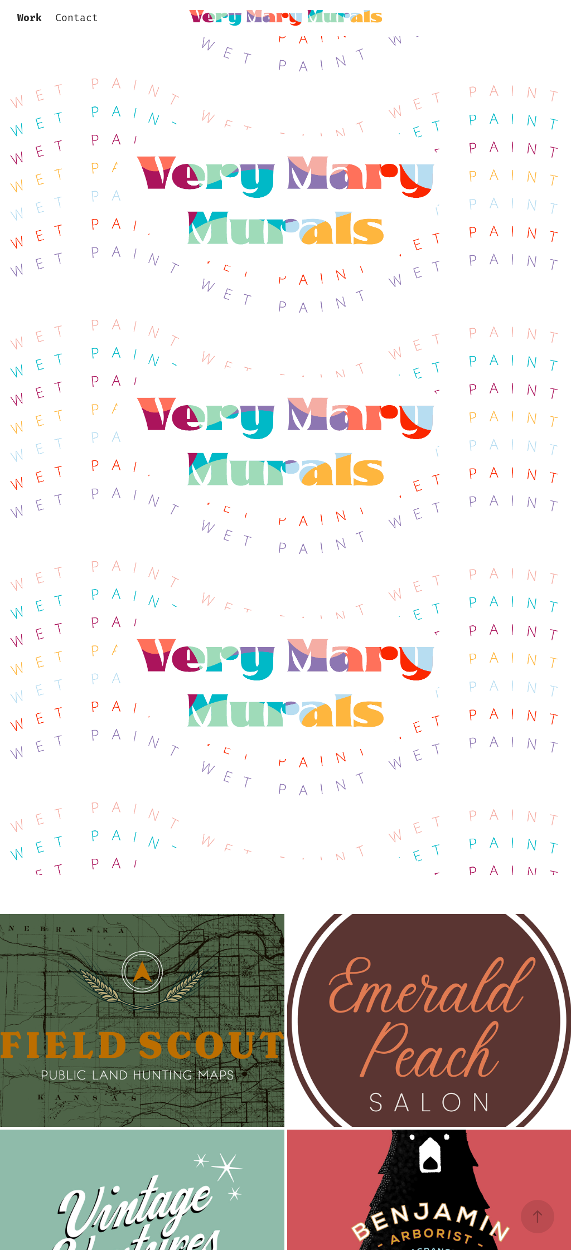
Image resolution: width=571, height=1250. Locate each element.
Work (29, 18)
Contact (76, 18)
